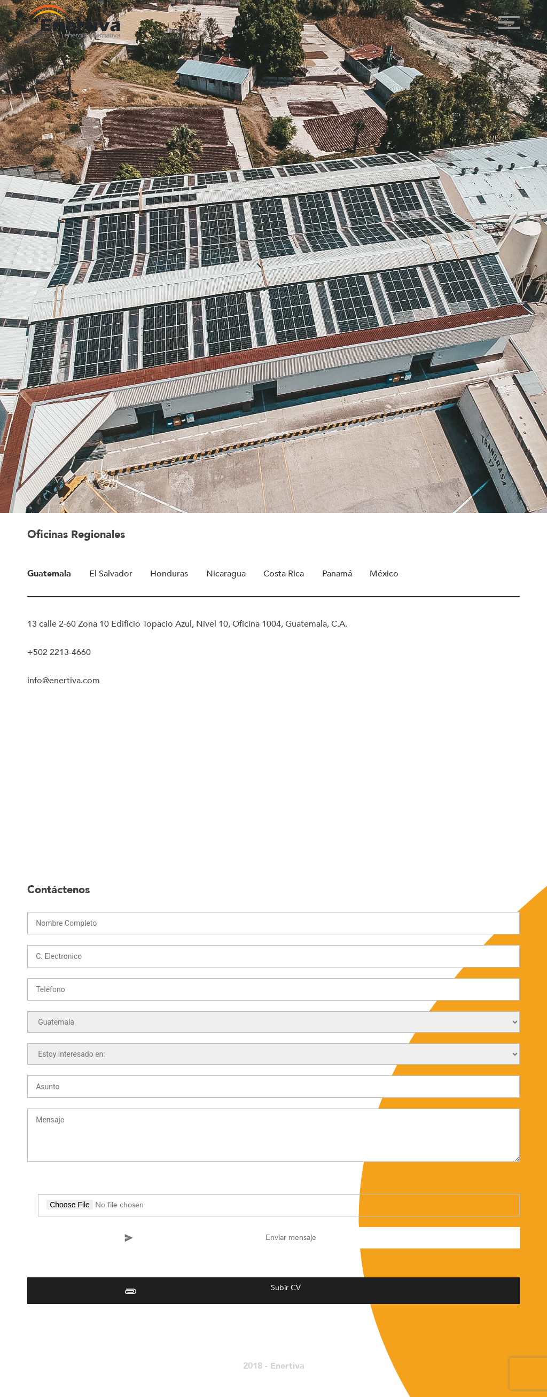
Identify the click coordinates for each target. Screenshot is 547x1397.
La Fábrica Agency (265, 1377)
